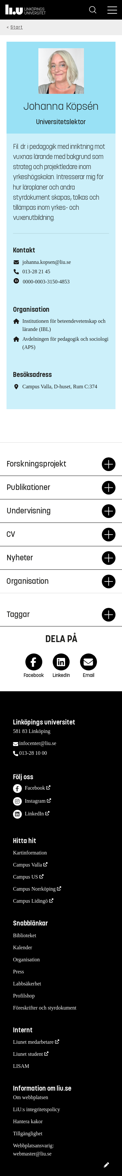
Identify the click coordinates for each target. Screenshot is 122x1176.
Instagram (29, 801)
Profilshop (24, 995)
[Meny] (112, 10)
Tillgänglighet (27, 1133)
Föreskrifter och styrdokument (44, 1008)
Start (16, 27)
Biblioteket (24, 935)
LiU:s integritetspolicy (36, 1109)
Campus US (25, 877)
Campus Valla (27, 865)
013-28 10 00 (33, 753)
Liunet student (28, 1054)
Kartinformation (30, 852)
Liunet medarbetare (33, 1042)
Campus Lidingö (30, 901)
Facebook (29, 788)
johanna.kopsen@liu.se (46, 262)
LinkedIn (28, 814)
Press (18, 971)
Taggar (54, 615)
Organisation (54, 581)
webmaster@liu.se (32, 1153)
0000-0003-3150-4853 (46, 281)
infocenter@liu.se (37, 743)
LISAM (21, 1066)
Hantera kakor (28, 1121)
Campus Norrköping (34, 889)
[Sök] (92, 10)
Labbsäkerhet (27, 983)
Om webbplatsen (30, 1097)
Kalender (22, 947)
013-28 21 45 (36, 271)
